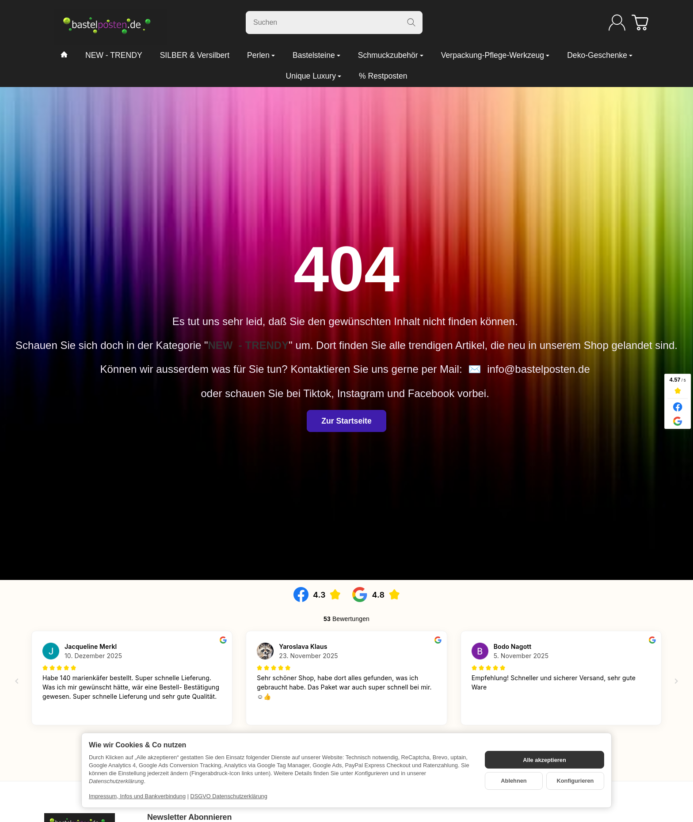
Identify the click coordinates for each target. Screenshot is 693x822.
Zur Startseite (346, 421)
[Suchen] (334, 22)
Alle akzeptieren (544, 760)
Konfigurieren (575, 780)
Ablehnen (513, 780)
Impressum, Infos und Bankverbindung (137, 796)
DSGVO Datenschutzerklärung (228, 796)
